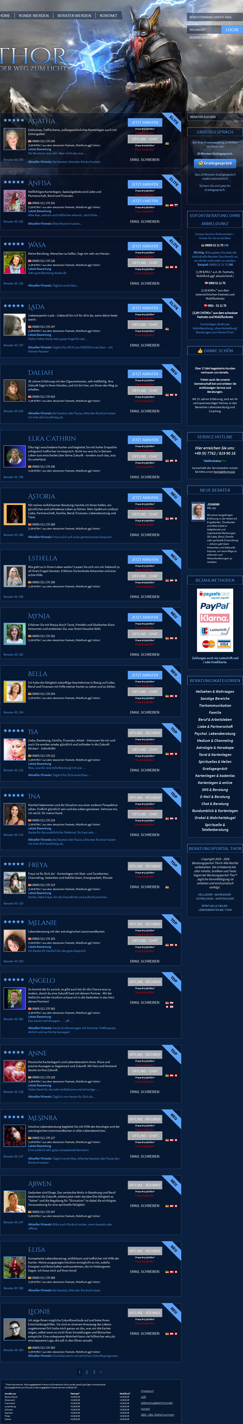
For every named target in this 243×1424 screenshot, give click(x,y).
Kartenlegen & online (215, 782)
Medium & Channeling (215, 740)
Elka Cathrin (52, 438)
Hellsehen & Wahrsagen (215, 691)
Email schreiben (145, 159)
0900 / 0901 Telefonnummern (157, 1415)
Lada (36, 307)
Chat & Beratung (215, 803)
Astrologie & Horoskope (215, 747)
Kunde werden (34, 15)
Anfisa (39, 183)
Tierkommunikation (215, 705)
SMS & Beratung (215, 789)
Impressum (147, 1391)
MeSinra (42, 1118)
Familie (215, 712)
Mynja (39, 616)
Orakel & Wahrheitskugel (215, 817)
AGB (143, 1397)
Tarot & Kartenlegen (215, 754)
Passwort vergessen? (202, 37)
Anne (37, 1053)
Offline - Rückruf (145, 732)
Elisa (36, 1250)
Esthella (42, 558)
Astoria (41, 496)
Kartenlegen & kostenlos (215, 775)
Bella (37, 674)
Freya (37, 865)
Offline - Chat (145, 138)
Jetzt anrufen (145, 122)
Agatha (41, 121)
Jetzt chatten (145, 200)
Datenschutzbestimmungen (157, 1403)
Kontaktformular (224, 472)
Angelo (41, 981)
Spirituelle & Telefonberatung (215, 827)
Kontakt (108, 15)
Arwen (40, 1184)
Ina (34, 796)
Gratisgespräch (215, 768)
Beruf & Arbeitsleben (215, 719)
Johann (213, 504)
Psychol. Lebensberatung (215, 733)
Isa (33, 732)
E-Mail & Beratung (215, 796)
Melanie (42, 923)
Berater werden (74, 15)
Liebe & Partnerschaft (215, 726)
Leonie (39, 1312)
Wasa (37, 245)
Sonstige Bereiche (215, 698)
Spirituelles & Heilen (214, 761)
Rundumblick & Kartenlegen (215, 810)
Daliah (40, 373)
